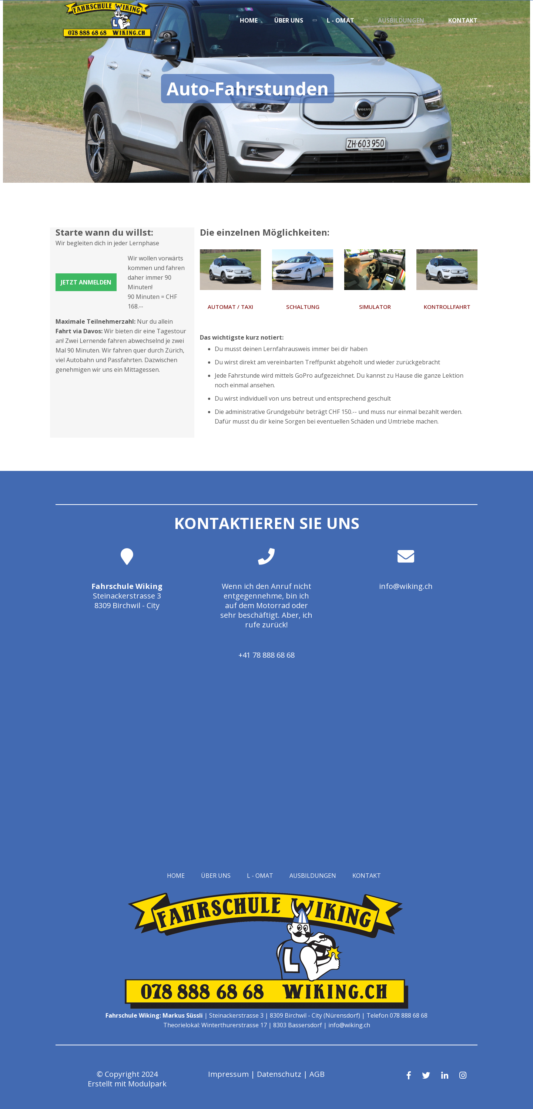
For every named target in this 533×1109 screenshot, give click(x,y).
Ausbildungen (401, 20)
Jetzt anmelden (86, 282)
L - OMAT (340, 20)
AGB (317, 1074)
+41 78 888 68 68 (266, 655)
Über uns (289, 20)
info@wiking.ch (406, 586)
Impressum (228, 1074)
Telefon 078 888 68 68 (397, 1015)
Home (249, 20)
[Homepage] (107, 36)
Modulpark (147, 1084)
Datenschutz (279, 1074)
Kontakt (463, 20)
